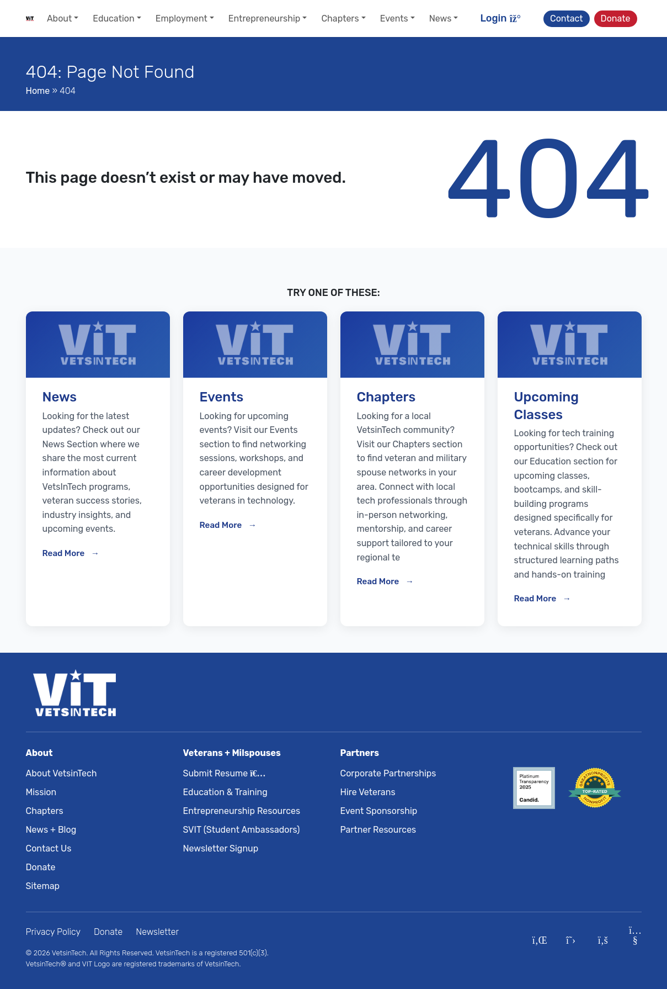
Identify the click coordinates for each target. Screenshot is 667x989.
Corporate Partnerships (388, 773)
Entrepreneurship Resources (242, 811)
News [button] (440, 18)
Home (38, 91)
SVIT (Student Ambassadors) (241, 829)
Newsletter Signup (221, 848)
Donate (616, 18)
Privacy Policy (53, 932)
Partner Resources (378, 829)
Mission (41, 792)
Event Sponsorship (379, 811)
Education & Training (225, 792)
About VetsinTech (61, 773)
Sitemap (43, 886)
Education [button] (113, 18)
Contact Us (49, 848)
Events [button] (394, 18)
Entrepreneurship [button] (264, 18)
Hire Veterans (368, 792)
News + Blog (51, 829)
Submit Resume (222, 773)
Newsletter (157, 932)
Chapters (44, 811)
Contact (566, 18)
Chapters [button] (340, 18)
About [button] (59, 18)
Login (500, 18)
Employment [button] (181, 18)
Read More (64, 553)
